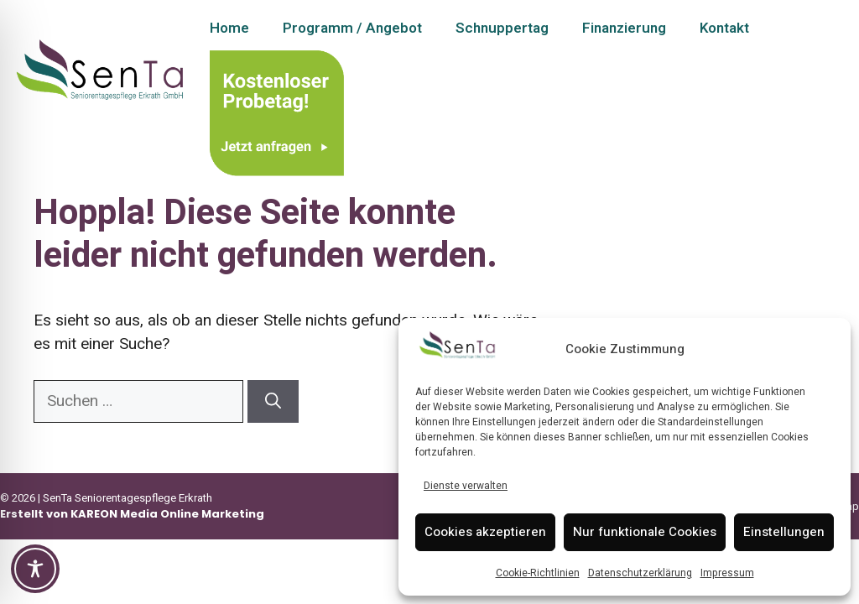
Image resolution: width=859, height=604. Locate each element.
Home (229, 28)
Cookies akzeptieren (485, 532)
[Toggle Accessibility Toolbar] (35, 568)
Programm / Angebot (352, 28)
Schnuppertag (502, 28)
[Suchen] (273, 401)
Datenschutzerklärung (640, 573)
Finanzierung (624, 28)
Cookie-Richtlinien (538, 573)
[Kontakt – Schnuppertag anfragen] (277, 110)
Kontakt (724, 28)
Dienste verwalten (466, 485)
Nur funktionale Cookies (644, 532)
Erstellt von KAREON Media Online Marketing (132, 514)
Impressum (727, 573)
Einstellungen (784, 532)
